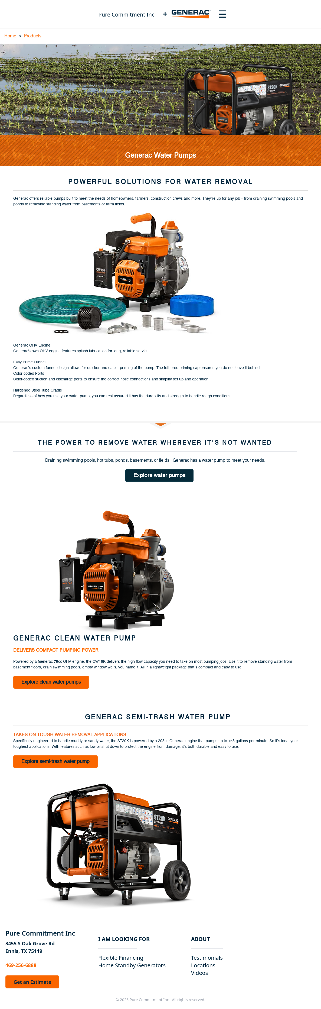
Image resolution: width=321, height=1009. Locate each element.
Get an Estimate (32, 982)
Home (10, 36)
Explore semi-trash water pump (55, 761)
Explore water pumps (159, 475)
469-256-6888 (20, 965)
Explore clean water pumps (51, 682)
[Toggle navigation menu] (222, 14)
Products (32, 36)
